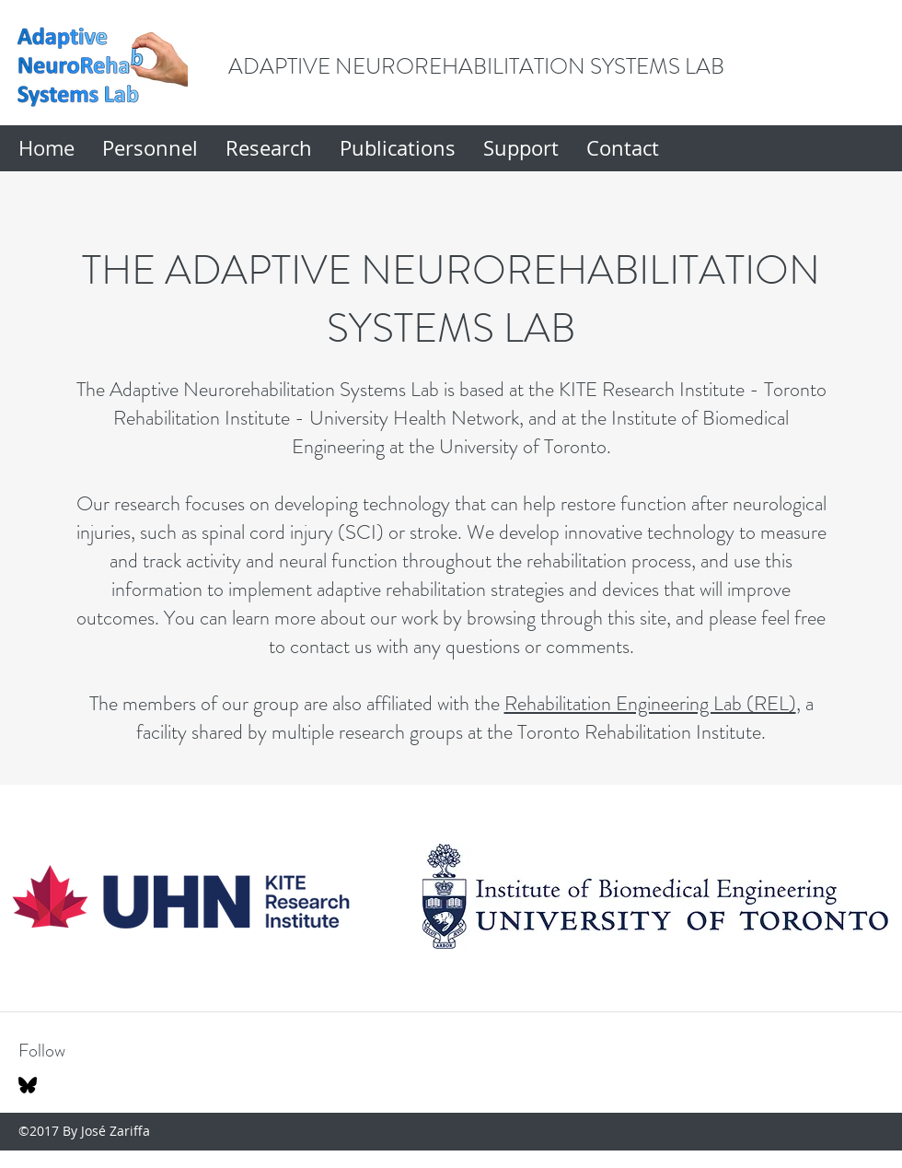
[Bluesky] (27, 1085)
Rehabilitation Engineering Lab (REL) (650, 703)
